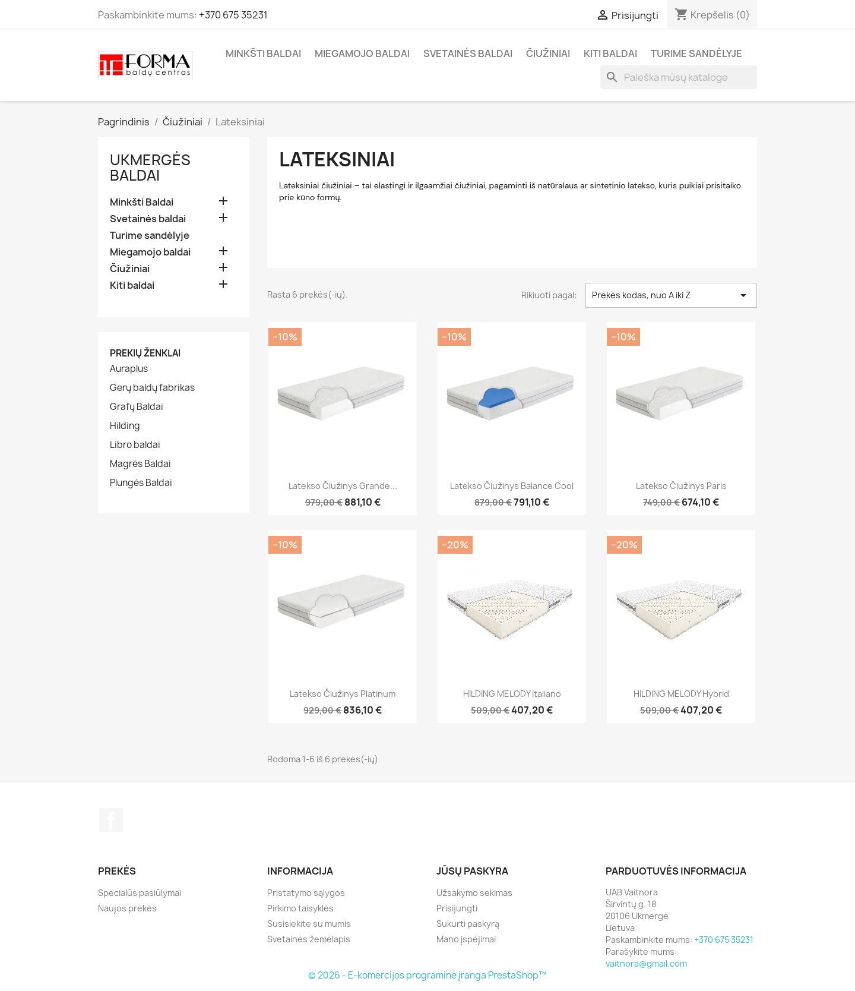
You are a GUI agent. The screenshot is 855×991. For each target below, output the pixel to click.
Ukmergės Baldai (150, 167)
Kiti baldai (610, 53)
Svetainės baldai (467, 53)
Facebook (111, 820)
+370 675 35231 (233, 14)
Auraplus (129, 369)
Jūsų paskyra (472, 871)
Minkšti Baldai (263, 53)
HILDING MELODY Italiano (512, 693)
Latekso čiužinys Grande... (343, 485)
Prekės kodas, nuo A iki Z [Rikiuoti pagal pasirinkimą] (671, 295)
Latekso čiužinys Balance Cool (512, 485)
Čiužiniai (548, 53)
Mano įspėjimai (466, 939)
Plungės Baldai (141, 483)
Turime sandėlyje (696, 53)
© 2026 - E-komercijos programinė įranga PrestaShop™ (427, 975)
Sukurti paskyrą (467, 923)
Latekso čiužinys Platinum (342, 693)
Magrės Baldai (140, 464)
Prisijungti (456, 908)
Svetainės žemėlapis (308, 939)
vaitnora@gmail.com (646, 963)
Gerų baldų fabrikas (152, 388)
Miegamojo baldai (362, 53)
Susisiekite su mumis (309, 923)
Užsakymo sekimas (474, 892)
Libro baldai (135, 445)
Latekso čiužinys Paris (681, 485)
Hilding (125, 426)
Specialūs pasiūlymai (139, 892)
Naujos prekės (127, 908)
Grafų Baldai (136, 407)
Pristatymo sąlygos (306, 892)
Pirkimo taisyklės (300, 908)
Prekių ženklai (145, 353)
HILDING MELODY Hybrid (681, 693)
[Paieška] (678, 77)
